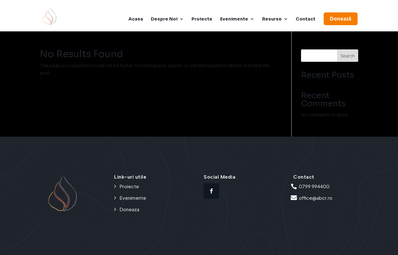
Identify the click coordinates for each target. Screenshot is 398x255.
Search (347, 56)
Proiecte (202, 19)
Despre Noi (164, 19)
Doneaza (129, 209)
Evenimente (234, 19)
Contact (305, 19)
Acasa (135, 19)
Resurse (272, 19)
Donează (340, 19)
